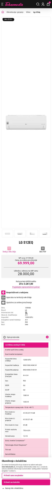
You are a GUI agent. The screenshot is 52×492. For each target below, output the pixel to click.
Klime (28, 12)
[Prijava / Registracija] (43, 4)
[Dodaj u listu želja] (9, 250)
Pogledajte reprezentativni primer (26, 287)
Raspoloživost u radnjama (14, 293)
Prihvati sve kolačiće (12, 482)
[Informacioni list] (26, 312)
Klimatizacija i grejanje (15, 12)
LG (26, 310)
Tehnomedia (14, 4)
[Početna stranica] (2, 12)
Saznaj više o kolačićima (14, 488)
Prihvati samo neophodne (13, 475)
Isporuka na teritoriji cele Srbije (19, 297)
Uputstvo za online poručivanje (19, 302)
